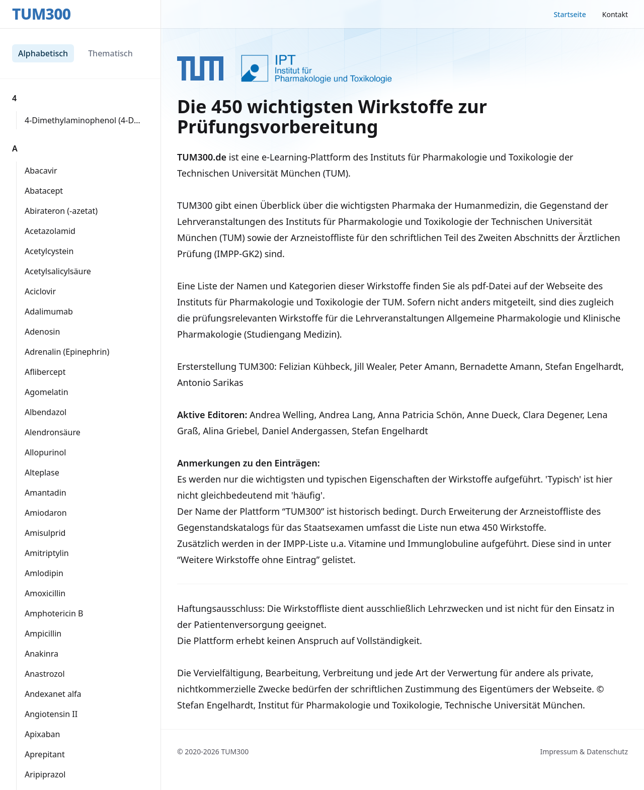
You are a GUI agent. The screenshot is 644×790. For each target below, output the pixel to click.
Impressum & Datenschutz (584, 751)
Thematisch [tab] (110, 53)
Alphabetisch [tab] (43, 53)
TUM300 (41, 14)
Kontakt (615, 14)
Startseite (569, 14)
